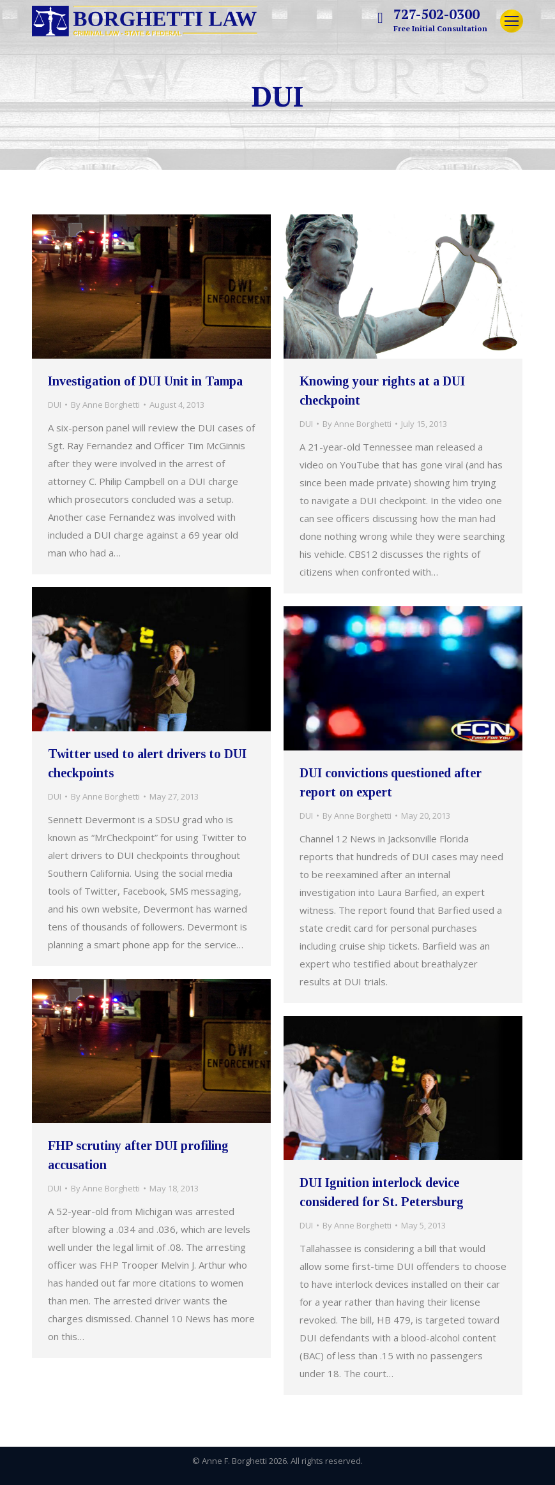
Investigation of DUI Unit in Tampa (145, 381)
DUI (54, 404)
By (105, 404)
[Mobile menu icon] (511, 21)
